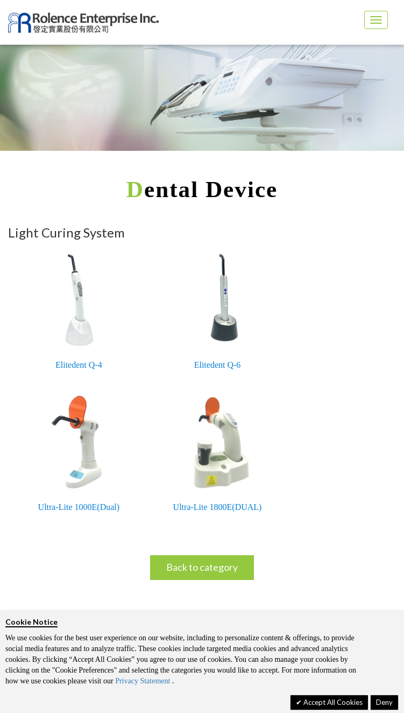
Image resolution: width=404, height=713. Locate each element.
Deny (384, 702)
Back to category (202, 408)
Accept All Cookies (332, 702)
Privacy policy (56, 586)
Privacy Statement (142, 681)
